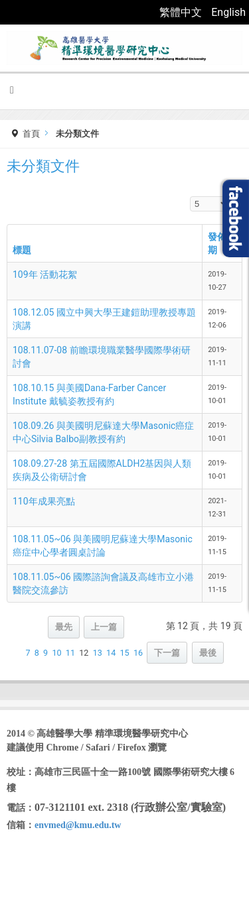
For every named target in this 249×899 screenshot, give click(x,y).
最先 (63, 627)
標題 (22, 250)
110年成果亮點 (44, 501)
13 (97, 653)
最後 (207, 653)
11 (70, 653)
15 (124, 653)
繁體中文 (182, 12)
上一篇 (104, 627)
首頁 (31, 134)
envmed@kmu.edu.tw (78, 825)
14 (111, 653)
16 (138, 653)
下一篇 (167, 653)
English (228, 12)
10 (56, 653)
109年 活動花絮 (45, 274)
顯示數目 (190, 196)
